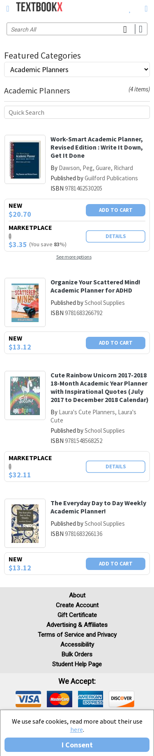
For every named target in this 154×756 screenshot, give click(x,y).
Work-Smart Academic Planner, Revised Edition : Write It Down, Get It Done (97, 147)
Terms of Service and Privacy (77, 634)
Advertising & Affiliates (77, 625)
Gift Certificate (77, 615)
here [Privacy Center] (76, 729)
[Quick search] (77, 112)
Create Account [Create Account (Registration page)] (77, 605)
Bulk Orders (77, 654)
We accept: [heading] (77, 681)
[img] (28, 699)
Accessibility (77, 644)
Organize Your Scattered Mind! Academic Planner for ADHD (95, 286)
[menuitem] (130, 8)
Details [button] (116, 236)
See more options (74, 257)
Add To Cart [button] (116, 210)
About (77, 595)
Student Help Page (77, 664)
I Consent (77, 744)
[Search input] (77, 29)
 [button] (7, 8)
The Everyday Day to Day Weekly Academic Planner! (98, 507)
